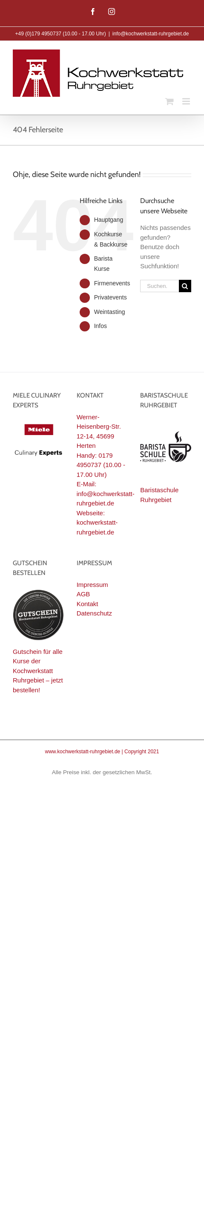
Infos (100, 325)
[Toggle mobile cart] (169, 101)
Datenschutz (94, 613)
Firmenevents (112, 283)
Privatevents (110, 297)
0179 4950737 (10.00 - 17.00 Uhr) (101, 465)
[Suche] (185, 286)
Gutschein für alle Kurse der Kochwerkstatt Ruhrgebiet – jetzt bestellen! (38, 671)
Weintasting (109, 311)
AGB (83, 594)
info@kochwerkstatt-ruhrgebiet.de (150, 34)
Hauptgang (109, 219)
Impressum (92, 584)
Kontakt (87, 603)
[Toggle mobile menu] (186, 101)
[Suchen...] (159, 286)
